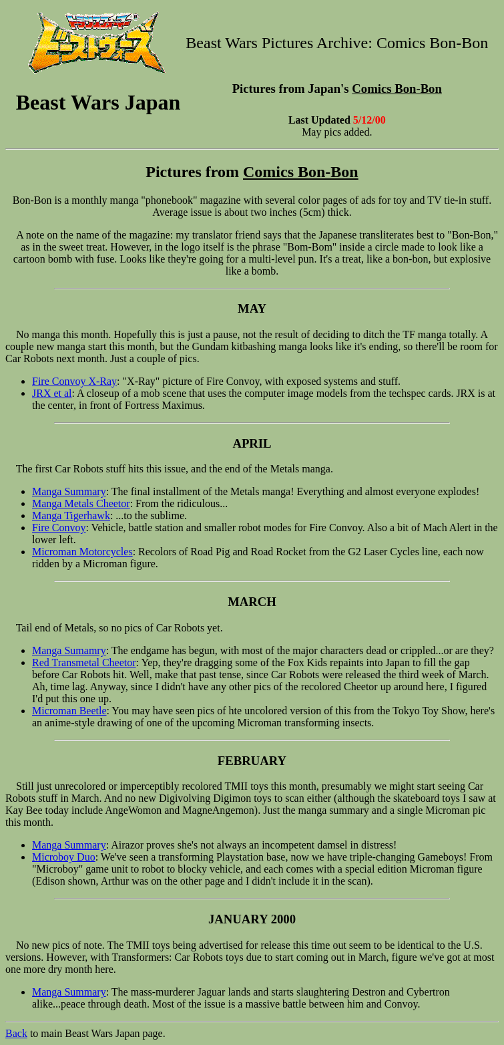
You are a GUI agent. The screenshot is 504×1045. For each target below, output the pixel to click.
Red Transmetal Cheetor (84, 662)
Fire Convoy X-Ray (74, 381)
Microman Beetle (69, 710)
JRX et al (52, 393)
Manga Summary (69, 491)
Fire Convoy (58, 527)
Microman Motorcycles (82, 551)
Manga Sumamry (69, 650)
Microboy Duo (63, 857)
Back (16, 1033)
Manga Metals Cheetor (81, 503)
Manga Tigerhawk (71, 515)
